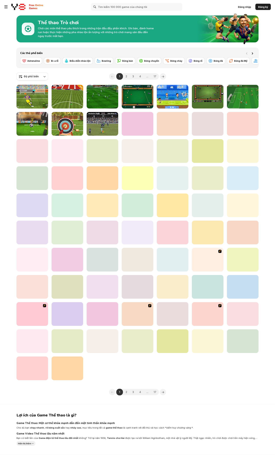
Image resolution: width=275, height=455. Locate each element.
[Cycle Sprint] (243, 232)
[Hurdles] (172, 205)
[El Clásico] (207, 151)
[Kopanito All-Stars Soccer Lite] (172, 232)
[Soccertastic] (137, 124)
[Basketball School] (172, 287)
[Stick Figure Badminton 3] (207, 259)
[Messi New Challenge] (32, 341)
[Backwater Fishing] (243, 151)
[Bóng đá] (215, 60)
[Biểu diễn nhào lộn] (77, 60)
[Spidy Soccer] (102, 259)
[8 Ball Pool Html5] (137, 151)
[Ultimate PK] (32, 259)
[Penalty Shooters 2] (32, 96)
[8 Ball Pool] (137, 96)
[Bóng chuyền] (149, 60)
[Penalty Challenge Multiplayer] (32, 124)
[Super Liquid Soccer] (243, 178)
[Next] (253, 53)
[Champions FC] (67, 96)
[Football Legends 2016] (172, 178)
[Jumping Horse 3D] (102, 341)
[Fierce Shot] (243, 259)
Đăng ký (263, 6)
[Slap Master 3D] (137, 259)
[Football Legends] (172, 96)
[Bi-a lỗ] (52, 60)
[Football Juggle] (67, 178)
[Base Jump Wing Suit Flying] (67, 368)
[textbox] (32, 76)
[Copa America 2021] (102, 178)
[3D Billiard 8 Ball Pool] (243, 124)
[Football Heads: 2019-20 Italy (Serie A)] (172, 314)
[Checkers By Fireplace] (32, 368)
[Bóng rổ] (195, 60)
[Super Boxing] (207, 205)
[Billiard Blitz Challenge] (67, 151)
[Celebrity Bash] (137, 314)
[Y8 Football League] (32, 314)
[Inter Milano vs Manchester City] (102, 124)
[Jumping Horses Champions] (102, 287)
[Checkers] (102, 205)
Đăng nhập (244, 6)
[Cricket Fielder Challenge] (67, 314)
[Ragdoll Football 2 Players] (67, 232)
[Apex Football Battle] (102, 96)
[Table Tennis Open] (207, 178)
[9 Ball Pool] (243, 341)
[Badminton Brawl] (67, 259)
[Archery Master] (67, 124)
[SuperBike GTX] (137, 341)
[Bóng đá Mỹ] (238, 60)
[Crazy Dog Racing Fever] (67, 205)
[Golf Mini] (172, 151)
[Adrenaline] (31, 60)
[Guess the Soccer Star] (32, 178)
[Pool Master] (207, 124)
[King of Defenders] (207, 314)
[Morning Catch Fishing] (102, 314)
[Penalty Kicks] (137, 205)
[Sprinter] (32, 232)
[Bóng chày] (174, 60)
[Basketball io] (172, 341)
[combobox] (32, 76)
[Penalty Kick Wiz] (32, 287)
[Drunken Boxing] (32, 151)
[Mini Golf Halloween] (243, 205)
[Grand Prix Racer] (137, 287)
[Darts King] (137, 232)
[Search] (95, 7)
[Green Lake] (172, 259)
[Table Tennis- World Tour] (172, 124)
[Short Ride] (243, 287)
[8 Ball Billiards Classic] (207, 96)
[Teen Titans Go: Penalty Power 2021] (67, 341)
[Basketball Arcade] (207, 232)
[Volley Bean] (102, 232)
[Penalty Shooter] (102, 151)
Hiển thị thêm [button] (24, 443)
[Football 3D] (32, 205)
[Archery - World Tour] (207, 341)
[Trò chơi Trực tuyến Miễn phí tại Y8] (18, 7)
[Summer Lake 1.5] (207, 287)
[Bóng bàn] (125, 60)
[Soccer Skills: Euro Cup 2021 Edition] (243, 96)
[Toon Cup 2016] (137, 178)
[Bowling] (104, 60)
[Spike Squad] (67, 287)
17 (155, 76)
